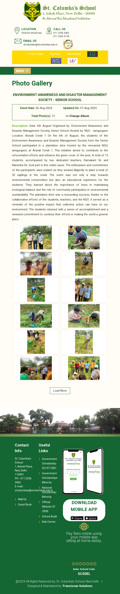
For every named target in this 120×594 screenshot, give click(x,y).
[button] (22, 71)
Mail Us (22, 499)
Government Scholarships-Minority (50, 478)
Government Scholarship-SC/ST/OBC (49, 463)
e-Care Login (35, 53)
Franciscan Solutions (77, 586)
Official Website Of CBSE (48, 507)
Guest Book (25, 504)
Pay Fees (55, 53)
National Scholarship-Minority (49, 492)
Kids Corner (49, 521)
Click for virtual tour (31, 33)
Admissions (74, 53)
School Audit (49, 516)
